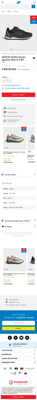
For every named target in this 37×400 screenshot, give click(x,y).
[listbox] (18, 81)
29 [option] (9, 80)
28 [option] (4, 80)
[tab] (18, 174)
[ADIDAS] (33, 59)
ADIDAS (11, 189)
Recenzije (8, 227)
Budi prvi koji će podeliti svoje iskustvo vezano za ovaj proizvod (18, 53)
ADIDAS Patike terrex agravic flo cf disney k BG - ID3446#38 (14, 152)
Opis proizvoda (9, 175)
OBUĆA (9, 11)
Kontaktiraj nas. (11, 121)
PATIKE (16, 11)
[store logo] (18, 2)
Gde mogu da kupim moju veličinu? (17, 221)
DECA (3, 11)
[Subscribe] (18, 328)
